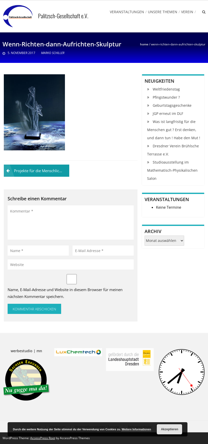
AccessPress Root (42, 438)
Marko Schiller (52, 53)
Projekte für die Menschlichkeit (41, 170)
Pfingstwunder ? (166, 97)
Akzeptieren (169, 429)
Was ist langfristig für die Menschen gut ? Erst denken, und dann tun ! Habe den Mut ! (173, 129)
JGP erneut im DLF (168, 113)
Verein (187, 11)
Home (144, 44)
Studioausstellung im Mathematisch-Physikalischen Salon (172, 170)
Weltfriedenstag (166, 89)
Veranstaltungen (127, 11)
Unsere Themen (162, 11)
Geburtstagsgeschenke (172, 105)
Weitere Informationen (136, 429)
